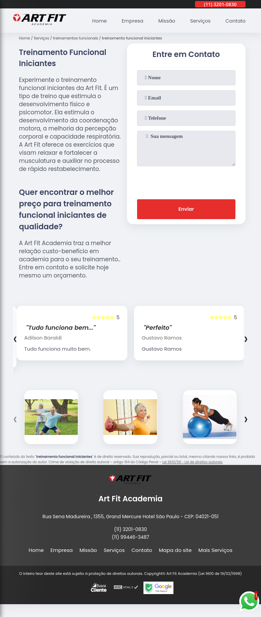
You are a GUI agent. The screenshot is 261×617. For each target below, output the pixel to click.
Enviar (186, 209)
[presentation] (186, 181)
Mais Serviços (215, 550)
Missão (164, 20)
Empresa (130, 20)
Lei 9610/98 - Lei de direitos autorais (192, 462)
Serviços (199, 20)
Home (95, 20)
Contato (235, 20)
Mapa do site (175, 550)
